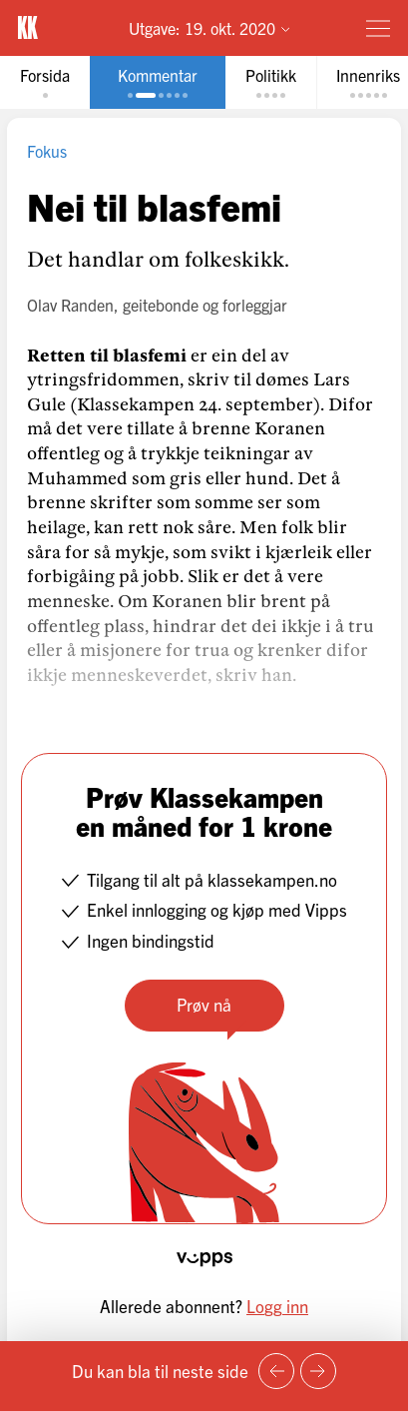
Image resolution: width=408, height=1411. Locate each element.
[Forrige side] (276, 1371)
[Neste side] (318, 1371)
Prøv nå (204, 1004)
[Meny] (378, 28)
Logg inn (277, 1305)
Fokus (47, 151)
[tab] (45, 82)
